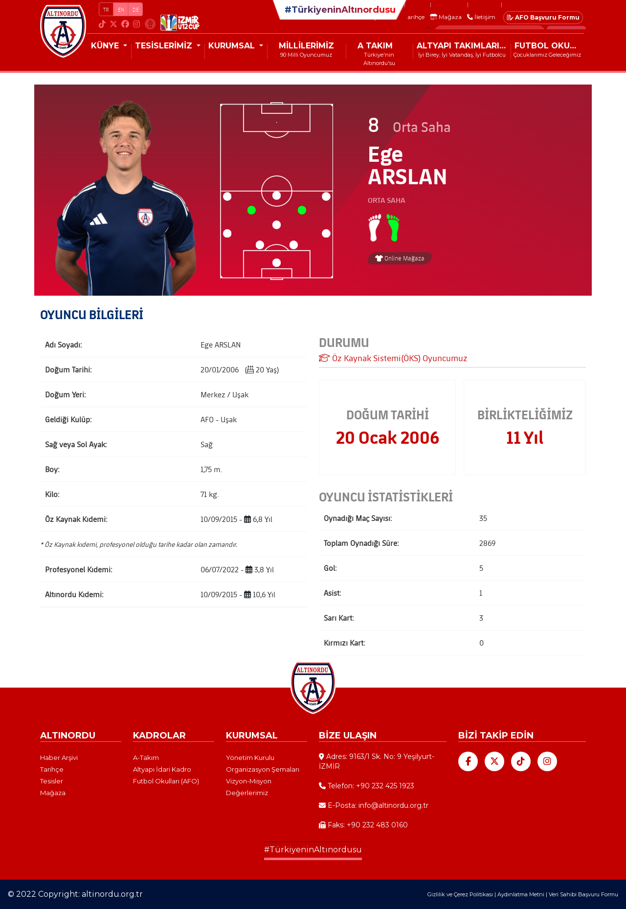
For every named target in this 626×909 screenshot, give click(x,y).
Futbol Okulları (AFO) (166, 781)
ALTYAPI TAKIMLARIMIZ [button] (464, 45)
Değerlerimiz (247, 793)
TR (106, 9)
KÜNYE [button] (106, 45)
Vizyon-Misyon (248, 781)
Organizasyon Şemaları (262, 769)
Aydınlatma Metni (520, 894)
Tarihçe (414, 17)
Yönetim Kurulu (250, 757)
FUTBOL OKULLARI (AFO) (549, 45)
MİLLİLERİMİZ (306, 45)
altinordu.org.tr (112, 894)
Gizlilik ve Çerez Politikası (460, 894)
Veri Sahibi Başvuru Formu (583, 894)
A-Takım (146, 757)
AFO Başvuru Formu (543, 17)
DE (136, 9)
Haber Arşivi (59, 757)
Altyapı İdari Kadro (162, 769)
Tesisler (51, 781)
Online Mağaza (400, 258)
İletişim (481, 17)
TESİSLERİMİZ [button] (165, 45)
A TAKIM (375, 45)
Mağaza (446, 17)
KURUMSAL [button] (232, 45)
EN (121, 9)
